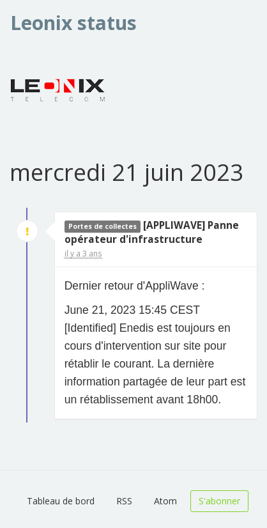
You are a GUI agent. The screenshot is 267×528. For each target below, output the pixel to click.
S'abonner (219, 501)
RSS (124, 501)
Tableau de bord (61, 501)
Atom (165, 501)
